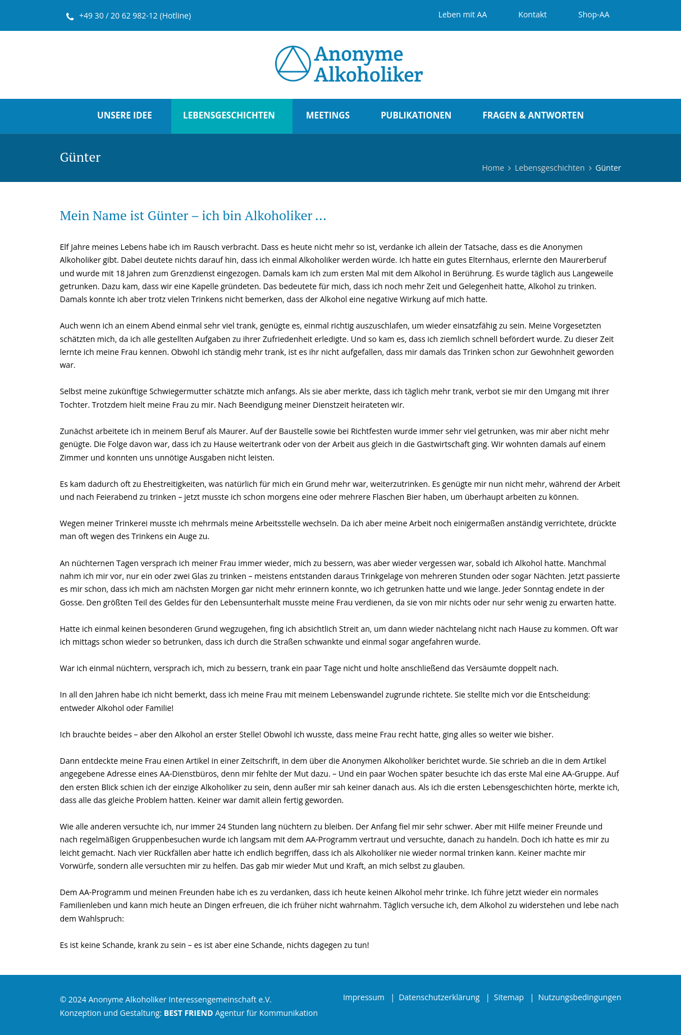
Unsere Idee (124, 115)
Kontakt (532, 14)
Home (493, 167)
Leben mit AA (462, 14)
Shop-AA (593, 14)
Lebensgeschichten (229, 115)
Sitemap (509, 997)
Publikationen (416, 115)
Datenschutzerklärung (439, 997)
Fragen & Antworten (533, 115)
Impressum (364, 997)
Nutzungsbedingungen (579, 997)
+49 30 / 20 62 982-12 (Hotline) (135, 15)
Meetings (328, 115)
